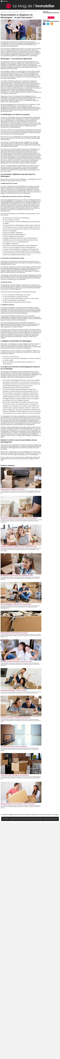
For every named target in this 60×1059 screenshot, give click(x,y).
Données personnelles (48, 818)
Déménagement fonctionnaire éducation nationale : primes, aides (16, 661)
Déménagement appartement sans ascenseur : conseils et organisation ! (18, 803)
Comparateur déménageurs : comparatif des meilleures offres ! (16, 717)
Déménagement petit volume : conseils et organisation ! (14, 746)
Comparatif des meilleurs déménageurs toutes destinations (15, 775)
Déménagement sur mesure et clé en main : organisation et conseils (17, 575)
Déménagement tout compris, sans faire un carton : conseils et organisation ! (19, 518)
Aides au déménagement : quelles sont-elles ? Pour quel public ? (16, 604)
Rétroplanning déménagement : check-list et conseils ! (14, 690)
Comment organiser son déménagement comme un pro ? (14, 632)
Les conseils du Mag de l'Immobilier (13, 11)
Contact (56, 818)
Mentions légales (38, 818)
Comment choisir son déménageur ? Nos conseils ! (13, 489)
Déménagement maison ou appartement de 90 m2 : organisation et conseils (19, 546)
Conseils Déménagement (32, 11)
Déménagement (23, 11)
